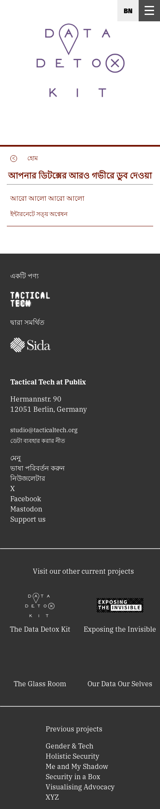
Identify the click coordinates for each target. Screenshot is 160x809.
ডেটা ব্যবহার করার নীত (37, 441)
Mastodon (26, 509)
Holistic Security (72, 756)
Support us (28, 519)
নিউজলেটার (27, 478)
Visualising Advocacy (80, 787)
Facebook (25, 498)
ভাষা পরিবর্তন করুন (37, 468)
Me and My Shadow (77, 766)
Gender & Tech (69, 746)
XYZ (52, 797)
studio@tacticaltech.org (44, 430)
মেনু (15, 458)
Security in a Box (73, 776)
